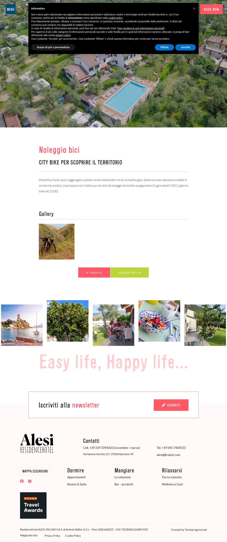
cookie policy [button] (115, 17)
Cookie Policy (71, 535)
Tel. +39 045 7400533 (171, 447)
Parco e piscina (172, 477)
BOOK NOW (210, 9)
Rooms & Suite (77, 484)
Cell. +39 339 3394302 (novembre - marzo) (111, 447)
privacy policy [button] (63, 35)
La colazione (123, 477)
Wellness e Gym (172, 484)
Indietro (94, 272)
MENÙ (10, 9)
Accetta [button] (185, 47)
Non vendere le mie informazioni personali (141, 28)
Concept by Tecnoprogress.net (189, 529)
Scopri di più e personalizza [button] (53, 47)
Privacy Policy (51, 535)
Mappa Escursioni (35, 471)
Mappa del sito (28, 534)
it (21, 9)
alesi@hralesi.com (168, 455)
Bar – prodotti (124, 484)
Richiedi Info (130, 272)
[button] (194, 8)
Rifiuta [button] (164, 47)
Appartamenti (76, 477)
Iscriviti (171, 404)
